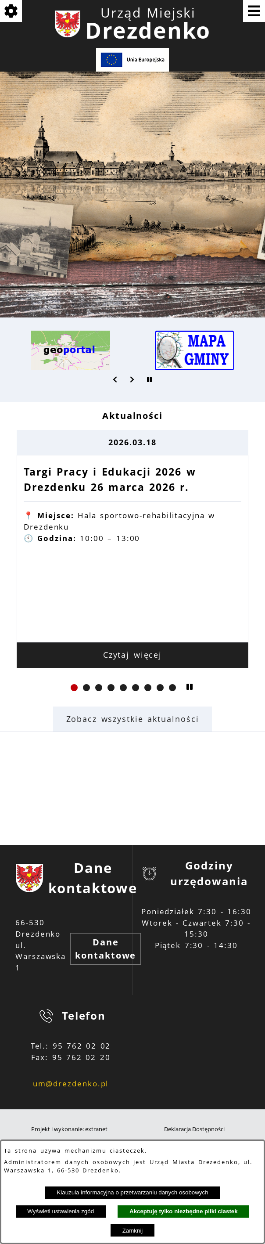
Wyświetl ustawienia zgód (60, 1211)
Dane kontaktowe (105, 948)
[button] (115, 379)
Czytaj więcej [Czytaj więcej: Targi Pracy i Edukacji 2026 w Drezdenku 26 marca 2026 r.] (132, 654)
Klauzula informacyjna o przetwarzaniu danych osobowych (132, 1192)
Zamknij (132, 1230)
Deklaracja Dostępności (194, 1129)
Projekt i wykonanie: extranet (69, 1129)
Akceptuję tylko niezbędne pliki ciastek (183, 1211)
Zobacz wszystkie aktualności (132, 719)
